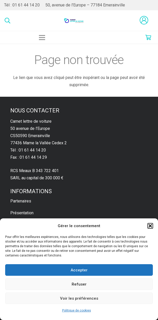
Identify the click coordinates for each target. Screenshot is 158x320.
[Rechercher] (7, 20)
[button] (150, 225)
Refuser (79, 284)
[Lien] (74, 20)
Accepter (79, 270)
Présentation (22, 212)
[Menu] (42, 37)
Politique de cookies (76, 310)
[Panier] (148, 37)
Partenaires (20, 201)
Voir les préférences (79, 298)
